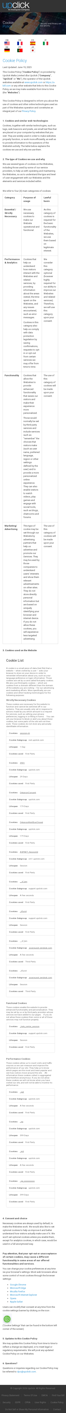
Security (7, 1402)
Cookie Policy (57, 1402)
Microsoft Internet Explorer (23, 1295)
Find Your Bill (58, 1395)
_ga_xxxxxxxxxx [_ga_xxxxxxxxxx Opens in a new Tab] (27, 1181)
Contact (57, 1409)
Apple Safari (16, 1301)
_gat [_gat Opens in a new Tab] (22, 1092)
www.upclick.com (33, 82)
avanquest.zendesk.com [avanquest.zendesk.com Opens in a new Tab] (40, 948)
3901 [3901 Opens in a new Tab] (22, 763)
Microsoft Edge (18, 1288)
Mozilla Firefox (17, 1291)
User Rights (40, 1402)
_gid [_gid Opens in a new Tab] (22, 1151)
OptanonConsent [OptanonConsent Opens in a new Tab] (28, 792)
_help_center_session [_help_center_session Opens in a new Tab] (29, 1026)
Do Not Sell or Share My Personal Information (27, 1409)
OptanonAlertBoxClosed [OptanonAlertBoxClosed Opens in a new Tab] (31, 822)
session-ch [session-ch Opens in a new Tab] (25, 733)
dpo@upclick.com (26, 1371)
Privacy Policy (28, 111)
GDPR (17, 1402)
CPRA (27, 1402)
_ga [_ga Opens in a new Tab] (21, 1121)
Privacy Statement (10, 1395)
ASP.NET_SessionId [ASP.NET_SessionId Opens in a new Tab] (29, 852)
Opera (13, 1298)
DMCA (45, 1395)
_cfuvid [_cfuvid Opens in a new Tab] (23, 911)
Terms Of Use (30, 1395)
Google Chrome (18, 1284)
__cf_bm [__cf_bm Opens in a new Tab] (23, 881)
